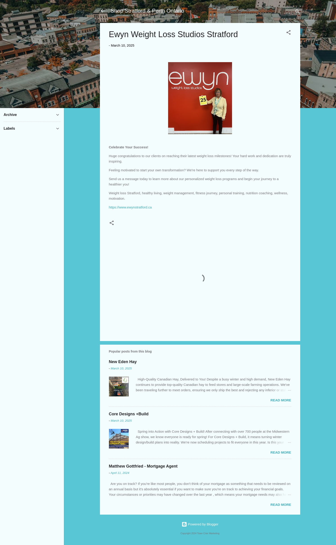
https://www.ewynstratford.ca (130, 207)
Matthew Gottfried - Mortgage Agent (143, 466)
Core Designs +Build (129, 414)
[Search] (297, 12)
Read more (281, 400)
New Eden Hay (123, 362)
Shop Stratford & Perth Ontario (147, 11)
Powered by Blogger (200, 524)
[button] (288, 33)
